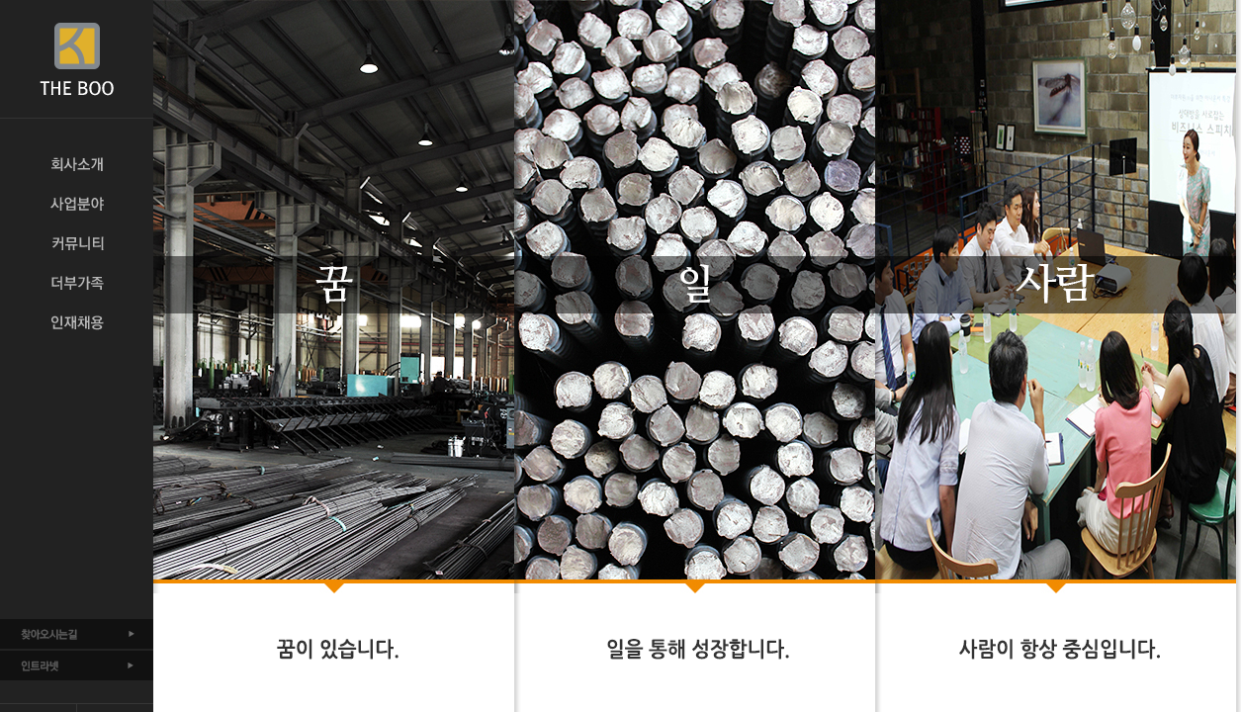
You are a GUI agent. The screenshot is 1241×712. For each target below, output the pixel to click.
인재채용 (76, 322)
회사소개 (76, 164)
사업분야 (76, 203)
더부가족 (76, 283)
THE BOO (76, 59)
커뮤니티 (76, 243)
